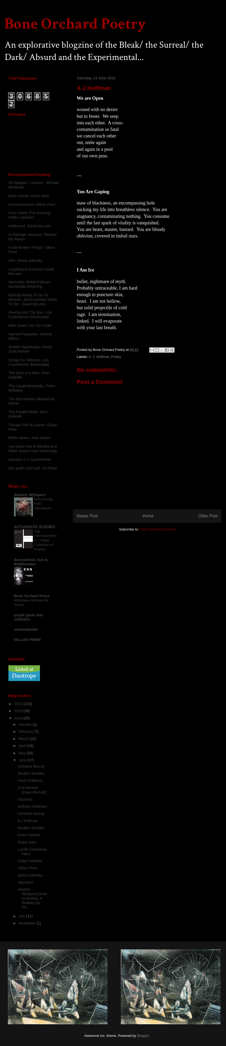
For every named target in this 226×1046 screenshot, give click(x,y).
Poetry (116, 357)
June (22, 760)
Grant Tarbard (29, 835)
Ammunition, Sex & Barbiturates (31, 562)
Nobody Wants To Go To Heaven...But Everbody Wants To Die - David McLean (33, 299)
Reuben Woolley (31, 773)
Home (148, 516)
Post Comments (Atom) (157, 529)
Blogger (142, 1036)
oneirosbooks (26, 629)
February (26, 731)
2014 (18, 718)
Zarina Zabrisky (30, 875)
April (22, 746)
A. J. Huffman (99, 357)
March (24, 739)
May (22, 753)
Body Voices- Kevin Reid (28, 196)
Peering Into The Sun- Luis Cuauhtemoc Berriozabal (30, 314)
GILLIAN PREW (27, 640)
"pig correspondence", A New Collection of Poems (45, 540)
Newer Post (87, 516)
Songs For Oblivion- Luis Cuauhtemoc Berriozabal (28, 362)
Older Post (208, 516)
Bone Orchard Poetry (75, 24)
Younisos (25, 799)
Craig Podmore (30, 861)
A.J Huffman (28, 821)
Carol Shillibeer (30, 780)
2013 (18, 711)
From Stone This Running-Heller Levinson (30, 215)
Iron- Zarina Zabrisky (25, 260)
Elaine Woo (27, 842)
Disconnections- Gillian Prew (31, 204)
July (22, 916)
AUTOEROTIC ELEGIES (34, 527)
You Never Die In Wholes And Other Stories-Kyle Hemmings (32, 448)
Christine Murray (31, 766)
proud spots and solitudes (28, 617)
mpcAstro (25, 882)
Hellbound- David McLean (29, 226)
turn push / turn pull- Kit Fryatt (32, 468)
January (25, 724)
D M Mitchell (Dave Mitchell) (32, 790)
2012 (18, 704)
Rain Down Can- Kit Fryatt (29, 325)
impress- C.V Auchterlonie (29, 459)
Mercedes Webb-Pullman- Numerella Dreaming (29, 284)
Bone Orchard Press (31, 596)
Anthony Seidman (32, 806)
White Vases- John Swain (29, 438)
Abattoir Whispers (30, 495)
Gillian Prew (27, 868)
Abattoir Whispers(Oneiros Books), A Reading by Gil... (32, 898)
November (27, 923)
